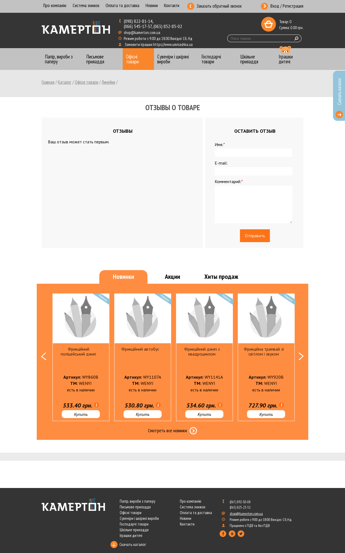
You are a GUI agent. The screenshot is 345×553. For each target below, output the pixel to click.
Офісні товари (86, 82)
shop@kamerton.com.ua (142, 32)
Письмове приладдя (135, 506)
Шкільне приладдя (134, 529)
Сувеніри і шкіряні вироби (139, 518)
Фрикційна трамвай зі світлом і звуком (264, 351)
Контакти (171, 5)
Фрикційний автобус (140, 349)
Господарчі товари (134, 524)
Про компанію (54, 5)
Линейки (108, 82)
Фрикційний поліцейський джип (78, 351)
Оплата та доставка (122, 5)
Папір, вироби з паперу (137, 501)
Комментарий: (229, 181)
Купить (81, 414)
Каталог (64, 82)
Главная (48, 82)
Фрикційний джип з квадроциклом (202, 351)
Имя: (220, 144)
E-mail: (221, 163)
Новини (152, 5)
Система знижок (86, 5)
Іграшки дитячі (131, 535)
